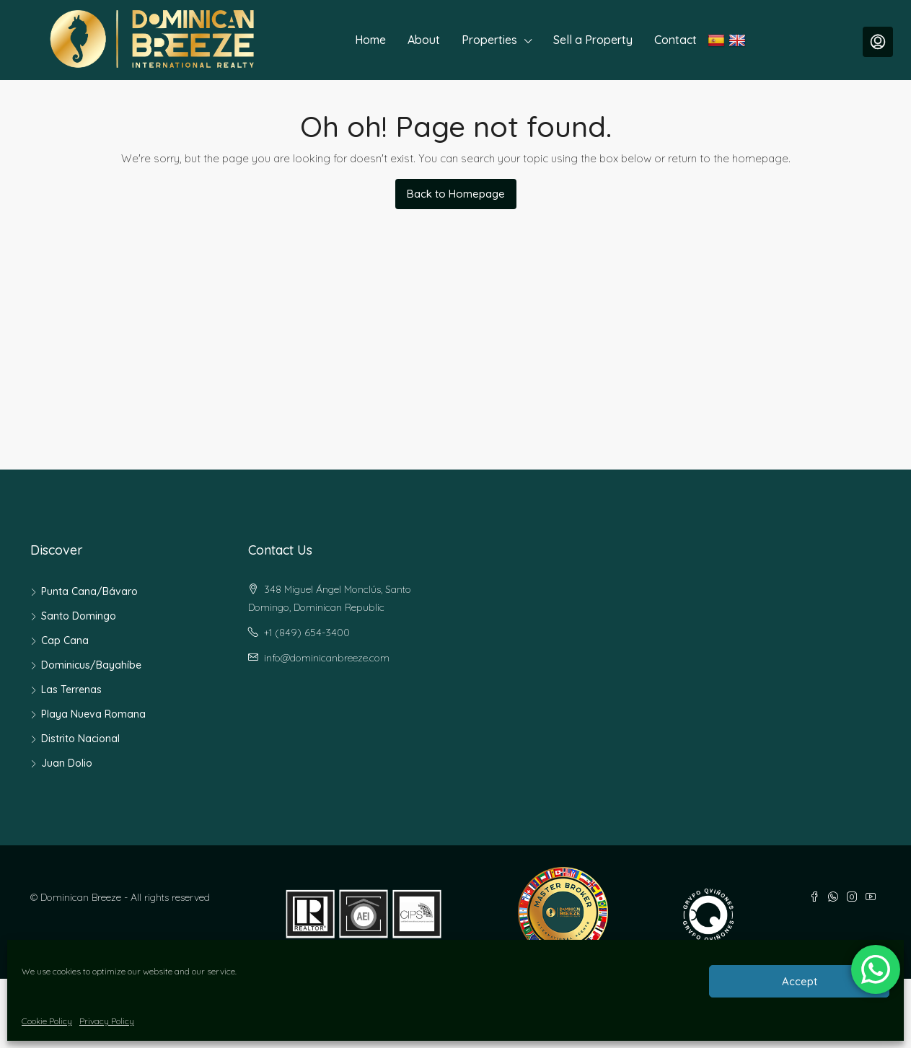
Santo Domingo (78, 615)
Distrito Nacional (80, 738)
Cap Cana (65, 640)
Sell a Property (593, 39)
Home (370, 39)
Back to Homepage (456, 194)
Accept (799, 981)
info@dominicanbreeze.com (327, 657)
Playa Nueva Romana (93, 714)
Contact (675, 39)
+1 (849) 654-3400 (307, 632)
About (424, 39)
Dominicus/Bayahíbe (91, 665)
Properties (489, 39)
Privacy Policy (106, 1021)
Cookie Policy (47, 1021)
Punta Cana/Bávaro (89, 591)
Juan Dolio (66, 763)
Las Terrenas (71, 689)
